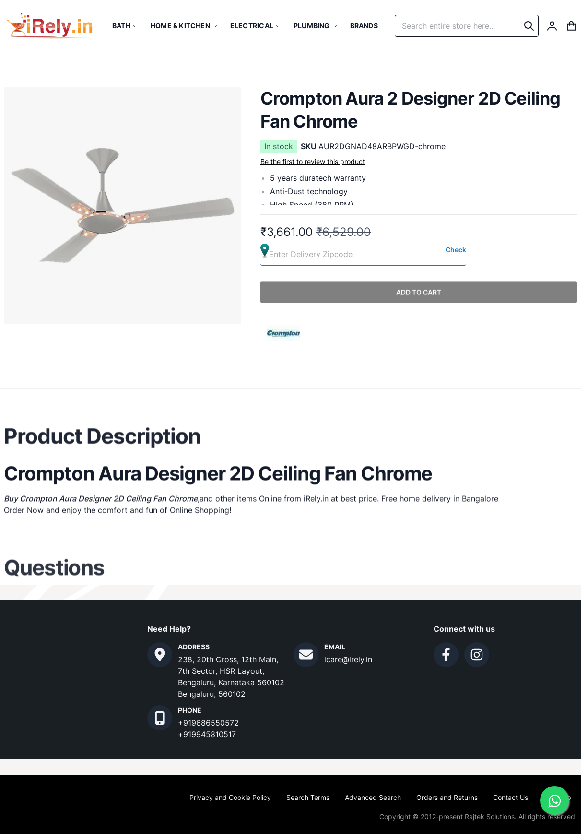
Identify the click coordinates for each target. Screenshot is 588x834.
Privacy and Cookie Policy (230, 797)
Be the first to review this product (312, 161)
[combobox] (467, 26)
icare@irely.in (348, 659)
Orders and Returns (447, 797)
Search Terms (307, 797)
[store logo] (49, 26)
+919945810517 (207, 734)
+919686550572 (208, 723)
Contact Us (510, 797)
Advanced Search (373, 797)
